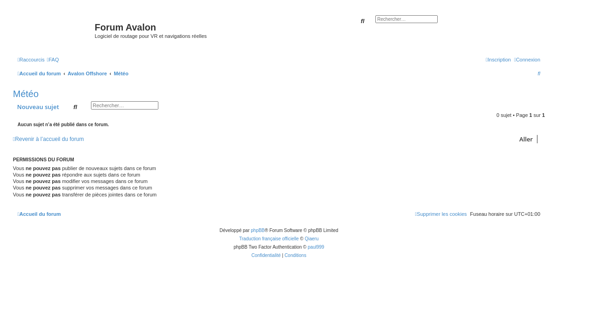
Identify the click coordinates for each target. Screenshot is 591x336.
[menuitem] (53, 59)
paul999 (316, 247)
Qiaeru (312, 238)
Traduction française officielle (269, 238)
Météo (26, 94)
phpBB (258, 230)
